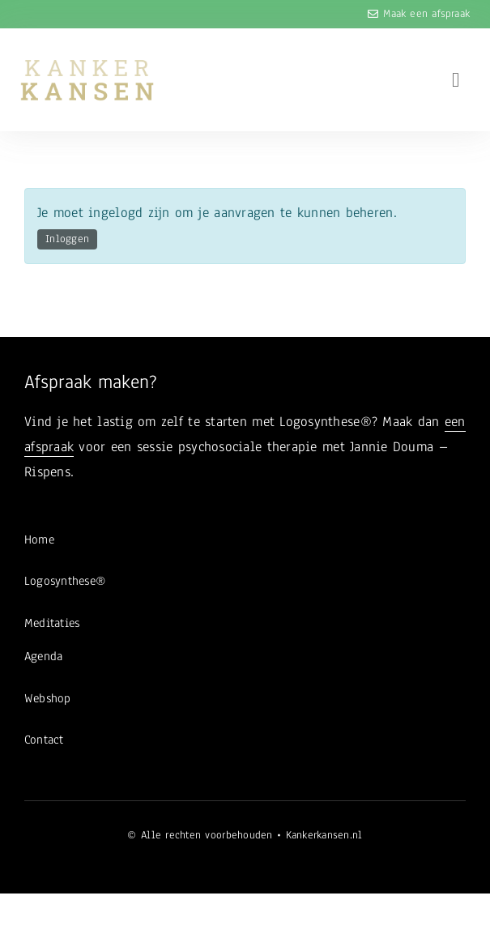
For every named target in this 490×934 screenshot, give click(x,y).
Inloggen (67, 239)
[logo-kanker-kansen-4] (87, 65)
